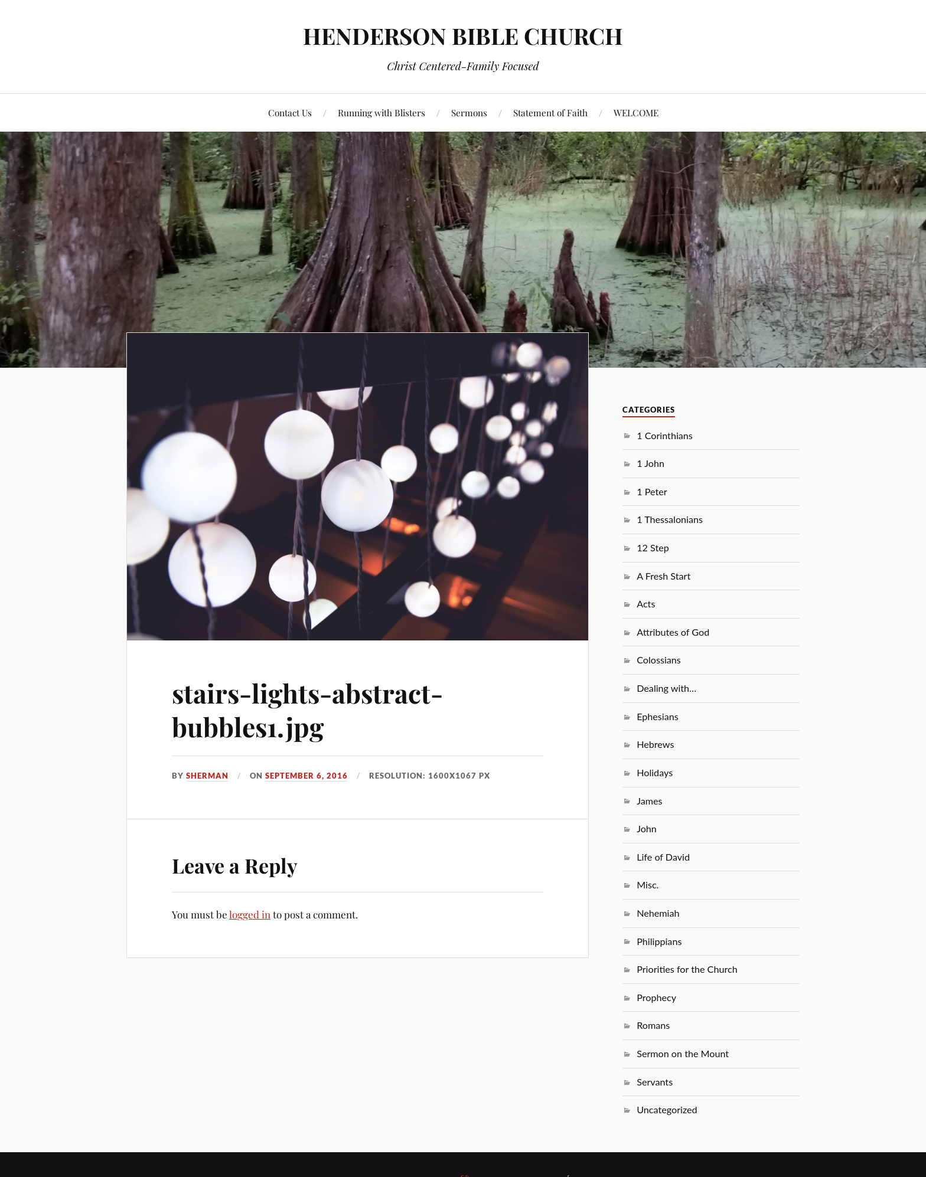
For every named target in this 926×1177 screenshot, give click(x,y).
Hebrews (655, 744)
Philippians (659, 941)
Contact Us (290, 112)
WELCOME (636, 112)
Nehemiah (658, 912)
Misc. (647, 884)
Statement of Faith (550, 112)
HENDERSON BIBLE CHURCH (463, 36)
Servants (655, 1081)
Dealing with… (666, 688)
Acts (646, 603)
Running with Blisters (381, 112)
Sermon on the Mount (683, 1053)
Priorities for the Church (687, 969)
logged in (249, 914)
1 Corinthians (665, 435)
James (649, 800)
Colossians (659, 659)
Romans (653, 1025)
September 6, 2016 (306, 775)
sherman (207, 775)
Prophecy (656, 997)
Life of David (663, 856)
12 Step (653, 547)
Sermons (469, 112)
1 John (650, 463)
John (647, 828)
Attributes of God (673, 631)
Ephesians (658, 716)
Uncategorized (667, 1109)
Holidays (655, 772)
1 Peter (652, 491)
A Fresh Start (663, 575)
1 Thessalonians (670, 519)
